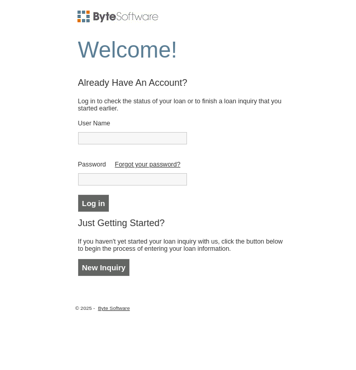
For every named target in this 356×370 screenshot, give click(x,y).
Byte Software (114, 308)
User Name (94, 123)
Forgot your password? (148, 164)
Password (92, 164)
